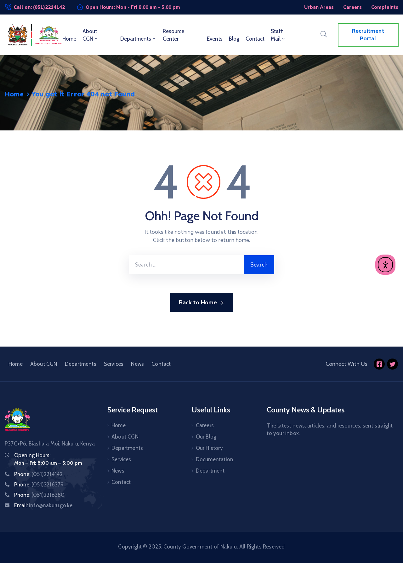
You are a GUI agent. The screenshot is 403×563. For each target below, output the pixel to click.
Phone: (38, 474)
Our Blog (206, 437)
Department (210, 471)
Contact (255, 39)
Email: (43, 505)
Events (215, 39)
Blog (234, 39)
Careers (205, 425)
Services (114, 364)
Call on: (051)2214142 (39, 7)
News (137, 364)
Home (69, 39)
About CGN (90, 35)
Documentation (215, 459)
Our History (209, 448)
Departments (138, 39)
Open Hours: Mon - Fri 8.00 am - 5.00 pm (133, 7)
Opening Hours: (32, 455)
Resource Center (173, 35)
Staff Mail (278, 35)
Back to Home (201, 303)
